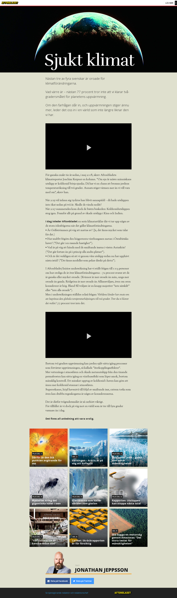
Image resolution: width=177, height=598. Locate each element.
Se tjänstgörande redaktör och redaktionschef (66, 592)
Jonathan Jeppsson (101, 569)
